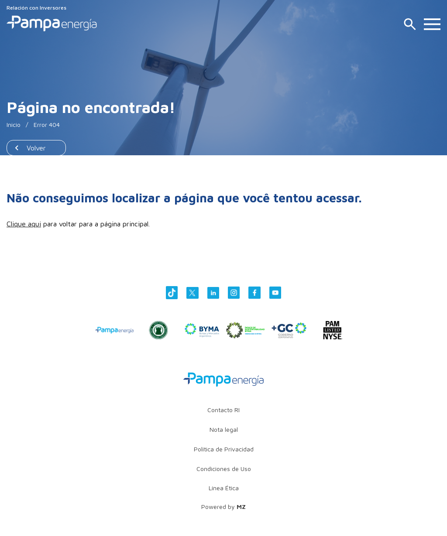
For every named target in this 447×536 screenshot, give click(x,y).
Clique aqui (24, 224)
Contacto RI (223, 409)
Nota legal (224, 429)
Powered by (223, 506)
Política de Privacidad (224, 449)
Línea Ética (224, 488)
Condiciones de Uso (223, 468)
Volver (36, 148)
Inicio (14, 124)
